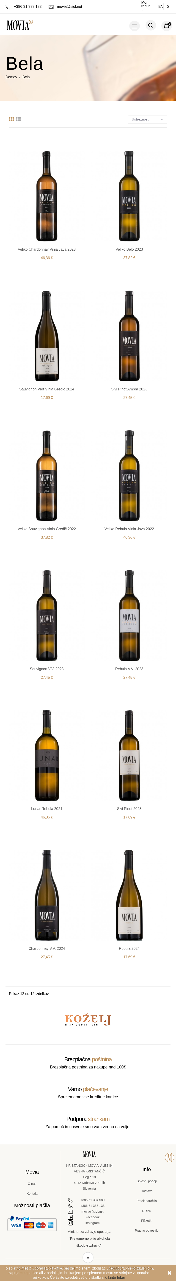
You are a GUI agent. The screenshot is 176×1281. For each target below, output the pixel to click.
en (160, 6)
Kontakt (32, 1193)
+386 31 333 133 (24, 6)
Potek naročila (147, 1201)
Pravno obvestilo (147, 1230)
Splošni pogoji (147, 1181)
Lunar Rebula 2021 (46, 809)
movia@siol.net (65, 6)
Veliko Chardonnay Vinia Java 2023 (47, 249)
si (168, 6)
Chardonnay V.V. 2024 (47, 948)
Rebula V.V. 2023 (129, 669)
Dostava (146, 1191)
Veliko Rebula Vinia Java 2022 (129, 529)
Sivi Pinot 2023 (129, 809)
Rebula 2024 (129, 948)
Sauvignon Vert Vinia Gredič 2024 (46, 389)
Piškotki (146, 1220)
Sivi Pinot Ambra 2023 (129, 389)
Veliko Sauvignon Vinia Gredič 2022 (47, 529)
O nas (32, 1184)
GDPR (146, 1211)
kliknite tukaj (115, 1277)
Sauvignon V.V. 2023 (46, 669)
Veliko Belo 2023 (129, 249)
